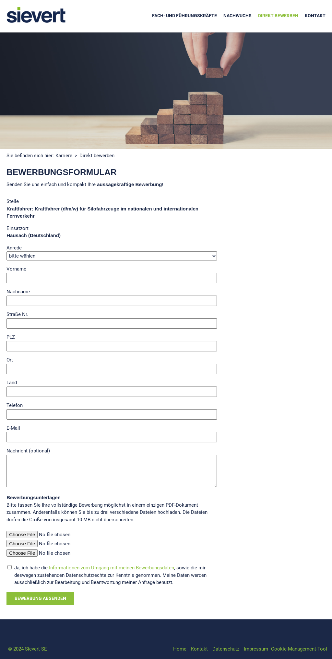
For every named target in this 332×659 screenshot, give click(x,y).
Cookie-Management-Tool (299, 649)
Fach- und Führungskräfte (184, 15)
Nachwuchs (237, 15)
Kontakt (315, 15)
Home (179, 649)
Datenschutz (225, 649)
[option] (166, 90)
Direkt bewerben (278, 15)
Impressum (256, 649)
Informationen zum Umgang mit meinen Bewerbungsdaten (111, 568)
